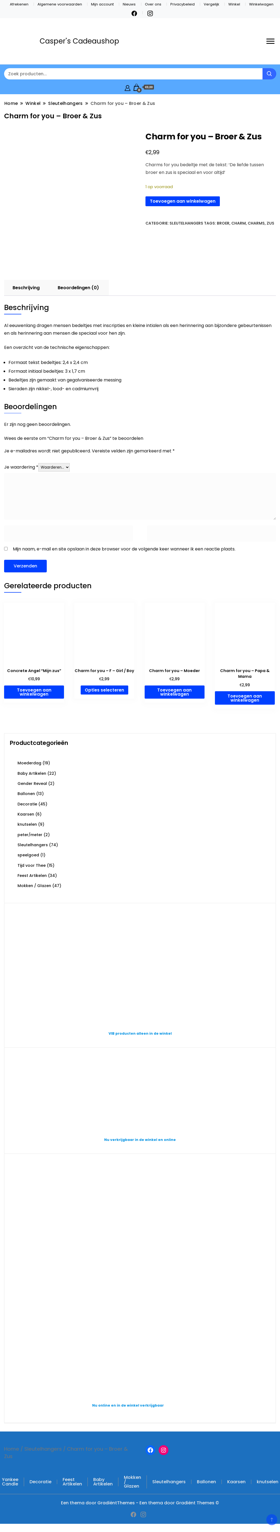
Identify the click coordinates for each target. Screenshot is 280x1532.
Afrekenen (19, 4)
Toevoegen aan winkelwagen (182, 201)
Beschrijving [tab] (26, 288)
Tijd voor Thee (32, 865)
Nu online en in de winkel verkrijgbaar (128, 1405)
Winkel (234, 4)
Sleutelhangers (186, 223)
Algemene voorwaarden (59, 4)
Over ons (153, 4)
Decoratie (27, 804)
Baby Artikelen (32, 773)
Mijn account (102, 4)
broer (223, 223)
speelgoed (28, 855)
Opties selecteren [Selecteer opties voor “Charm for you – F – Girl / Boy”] (104, 690)
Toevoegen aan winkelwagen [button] (34, 692)
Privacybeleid (182, 4)
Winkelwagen (261, 4)
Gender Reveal (32, 783)
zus (270, 223)
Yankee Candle (10, 1481)
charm (238, 223)
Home (11, 1448)
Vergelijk (211, 4)
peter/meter (30, 834)
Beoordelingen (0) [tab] (78, 288)
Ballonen (26, 793)
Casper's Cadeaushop (79, 41)
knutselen (27, 824)
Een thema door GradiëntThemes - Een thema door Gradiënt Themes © (140, 1503)
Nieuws (129, 4)
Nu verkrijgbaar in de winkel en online (140, 1139)
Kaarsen (26, 814)
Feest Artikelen (32, 875)
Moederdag (29, 763)
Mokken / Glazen (34, 885)
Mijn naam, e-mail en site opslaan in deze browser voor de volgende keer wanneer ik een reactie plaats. (124, 549)
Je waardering (21, 467)
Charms (256, 223)
